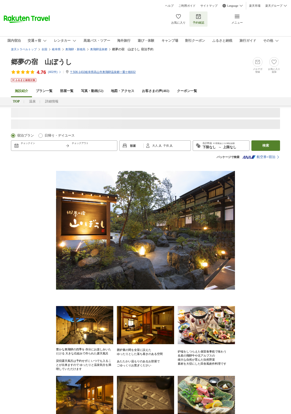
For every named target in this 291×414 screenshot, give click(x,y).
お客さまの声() (155, 91)
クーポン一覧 (187, 91)
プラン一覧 (44, 91)
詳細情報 (51, 101)
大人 (155, 145)
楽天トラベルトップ (24, 49)
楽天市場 (254, 5)
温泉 (32, 101)
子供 (166, 145)
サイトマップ (209, 5)
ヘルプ (169, 5)
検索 (265, 145)
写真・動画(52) (92, 91)
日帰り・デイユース (60, 135)
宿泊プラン (25, 135)
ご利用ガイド (187, 5)
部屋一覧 (66, 91)
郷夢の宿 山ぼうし (41, 62)
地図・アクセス (122, 91)
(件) (54, 72)
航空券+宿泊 (258, 157)
